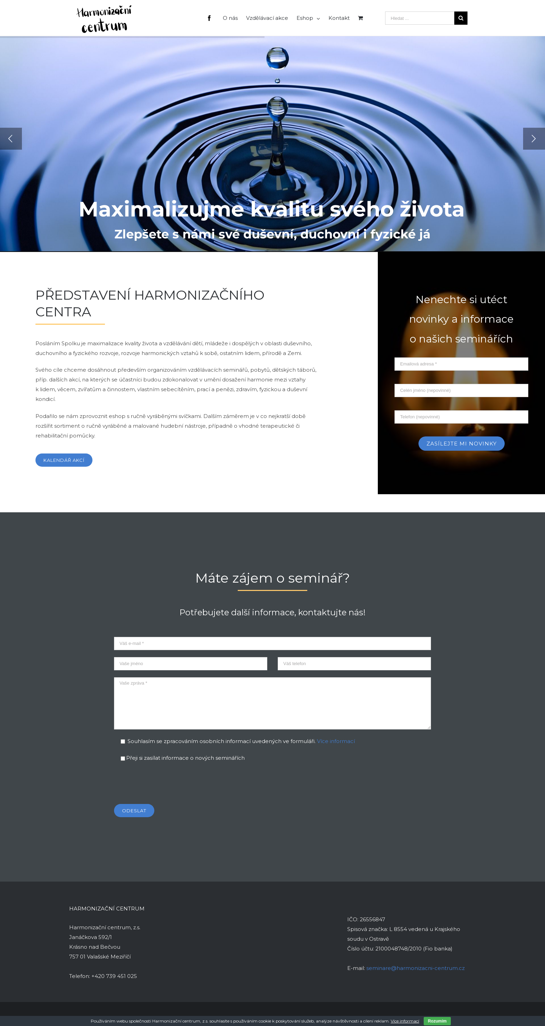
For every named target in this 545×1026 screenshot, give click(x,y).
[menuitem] (213, 18)
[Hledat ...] (419, 18)
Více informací (336, 741)
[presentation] (167, 783)
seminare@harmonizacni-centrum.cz (415, 968)
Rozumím (437, 1021)
